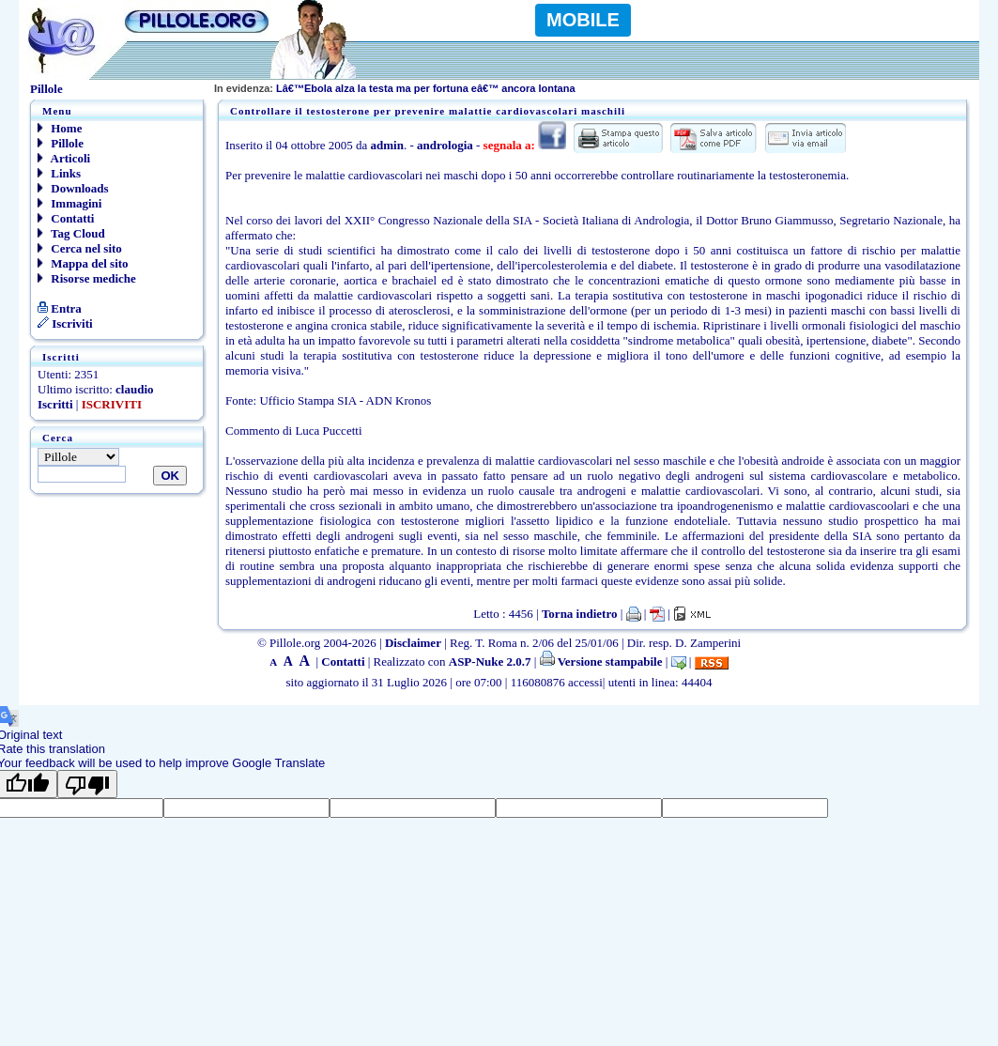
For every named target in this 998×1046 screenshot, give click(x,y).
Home (60, 128)
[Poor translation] (87, 784)
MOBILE (583, 19)
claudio (134, 389)
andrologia (445, 145)
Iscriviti (65, 323)
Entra (60, 308)
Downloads (73, 188)
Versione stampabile (601, 661)
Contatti (66, 218)
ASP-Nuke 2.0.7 (490, 661)
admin (387, 145)
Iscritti (55, 404)
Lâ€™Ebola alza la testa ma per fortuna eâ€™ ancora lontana (395, 88)
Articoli (64, 158)
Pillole (61, 143)
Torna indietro (580, 614)
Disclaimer (413, 643)
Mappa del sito (83, 263)
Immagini (69, 203)
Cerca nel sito (80, 248)
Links (59, 173)
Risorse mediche (87, 278)
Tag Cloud (71, 233)
